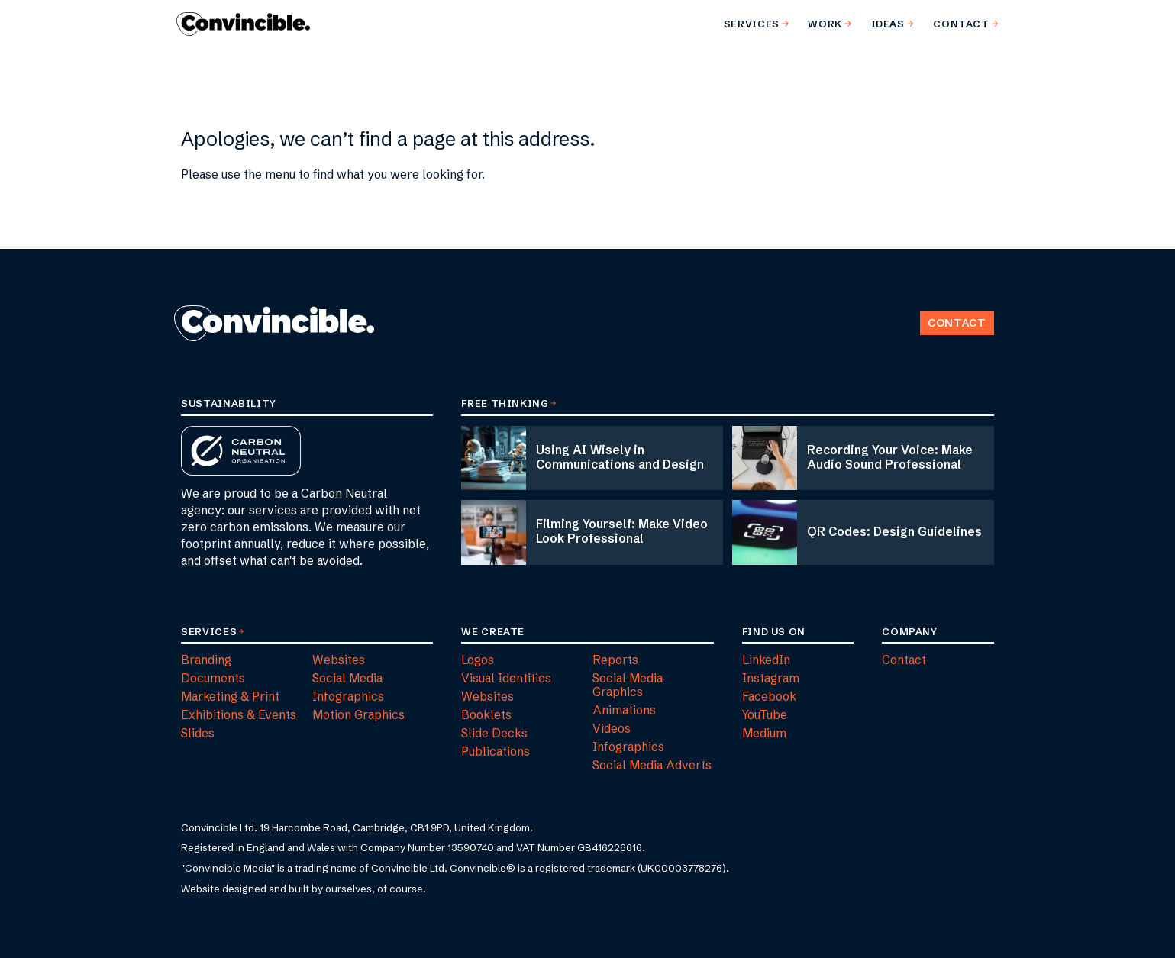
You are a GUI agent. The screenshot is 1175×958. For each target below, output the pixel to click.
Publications (495, 751)
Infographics (348, 696)
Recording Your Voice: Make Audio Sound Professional (890, 457)
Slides (198, 733)
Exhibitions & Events (238, 715)
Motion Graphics (358, 715)
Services (209, 631)
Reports (615, 660)
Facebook (769, 696)
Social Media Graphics (627, 685)
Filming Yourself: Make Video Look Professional (622, 531)
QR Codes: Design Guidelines (894, 531)
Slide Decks (494, 733)
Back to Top (906, 300)
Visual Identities (506, 678)
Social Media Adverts (652, 765)
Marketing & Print (230, 696)
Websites (338, 660)
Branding (206, 660)
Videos (611, 728)
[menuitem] (753, 24)
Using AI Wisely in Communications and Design (620, 457)
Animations (624, 710)
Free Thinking (504, 403)
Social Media (347, 678)
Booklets (486, 715)
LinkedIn (766, 660)
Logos (477, 660)
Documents (213, 678)
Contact (957, 323)
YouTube (764, 715)
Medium (764, 733)
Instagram (770, 678)
